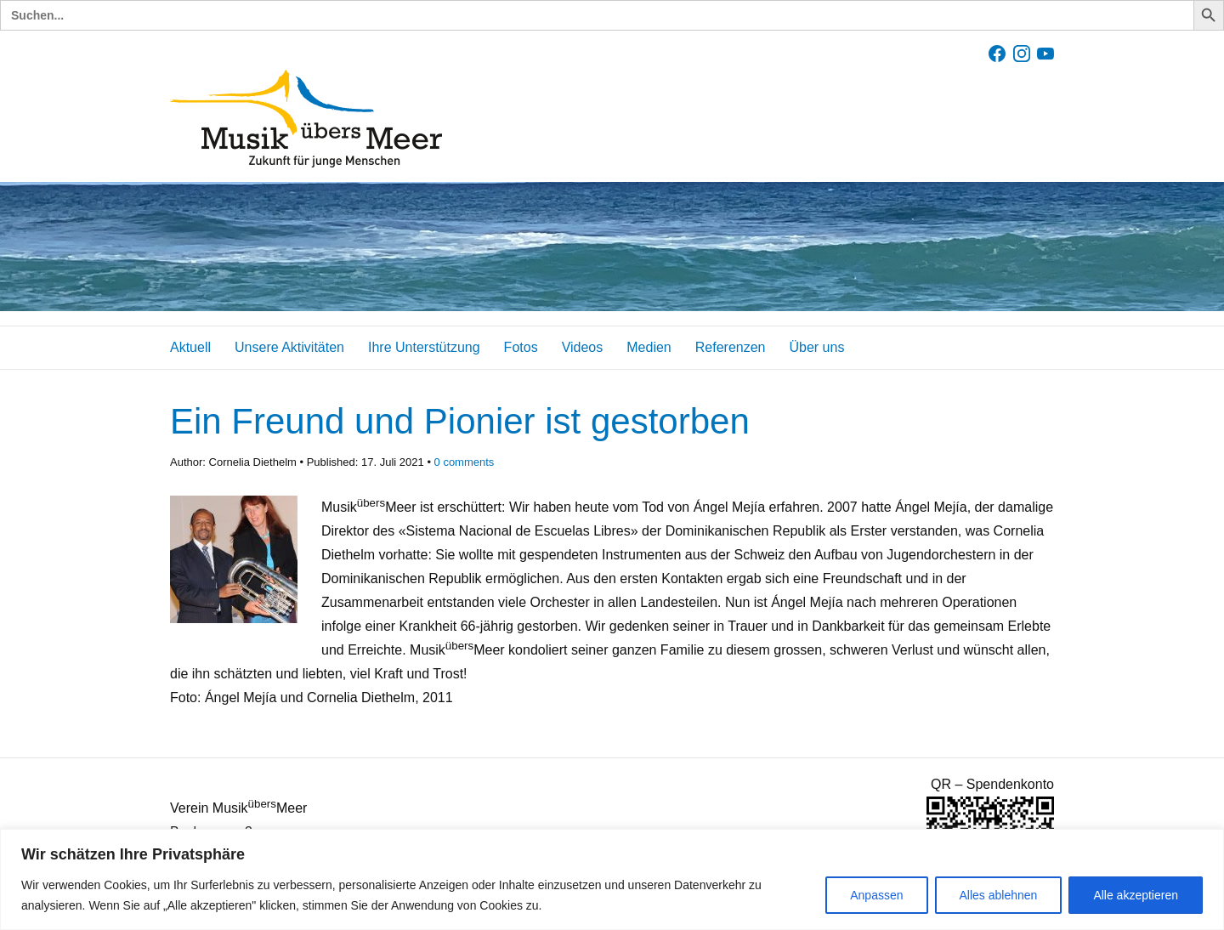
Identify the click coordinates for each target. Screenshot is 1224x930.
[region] (612, 879)
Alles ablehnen (999, 895)
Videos (583, 347)
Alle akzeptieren (1135, 895)
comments (464, 462)
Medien (648, 347)
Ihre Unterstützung (424, 347)
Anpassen (876, 895)
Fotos (521, 347)
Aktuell (190, 347)
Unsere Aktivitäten (289, 347)
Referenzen (730, 347)
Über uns (816, 347)
